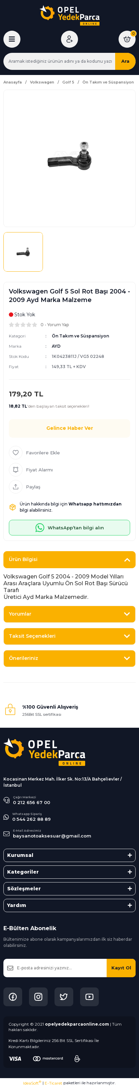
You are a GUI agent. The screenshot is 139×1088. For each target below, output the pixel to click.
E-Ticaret (53, 1083)
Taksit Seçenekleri (32, 636)
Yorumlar (20, 614)
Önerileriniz (23, 658)
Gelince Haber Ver (69, 428)
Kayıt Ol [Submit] (121, 967)
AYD (56, 346)
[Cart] (127, 39)
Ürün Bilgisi (23, 559)
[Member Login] (69, 39)
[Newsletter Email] (69, 968)
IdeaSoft (32, 1083)
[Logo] (69, 15)
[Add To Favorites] (69, 452)
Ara (125, 61)
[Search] (69, 61)
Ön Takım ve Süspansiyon (80, 335)
